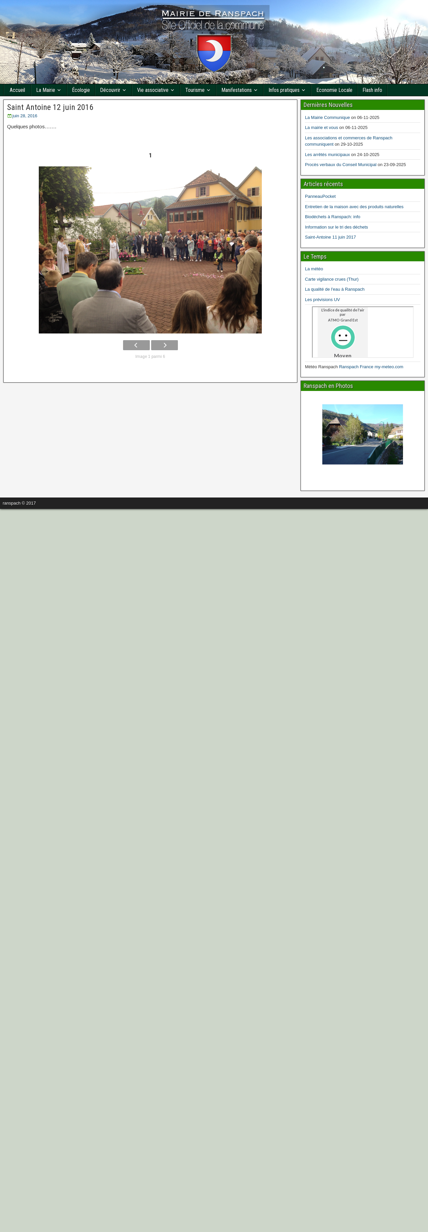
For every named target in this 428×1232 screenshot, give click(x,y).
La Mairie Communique (327, 117)
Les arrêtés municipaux (327, 154)
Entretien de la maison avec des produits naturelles (354, 206)
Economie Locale (334, 90)
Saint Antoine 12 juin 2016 (50, 107)
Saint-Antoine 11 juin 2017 (330, 237)
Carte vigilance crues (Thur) (331, 279)
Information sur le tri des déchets (336, 227)
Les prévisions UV (322, 299)
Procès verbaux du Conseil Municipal (341, 164)
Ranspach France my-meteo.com (371, 366)
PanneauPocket (320, 196)
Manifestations (236, 90)
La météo (314, 268)
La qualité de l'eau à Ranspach (334, 289)
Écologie (81, 90)
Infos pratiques (284, 90)
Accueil (17, 90)
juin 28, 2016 (24, 115)
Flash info (372, 90)
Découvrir (110, 90)
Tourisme (195, 90)
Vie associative (153, 90)
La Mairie (45, 90)
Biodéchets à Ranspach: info (332, 216)
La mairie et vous (321, 127)
